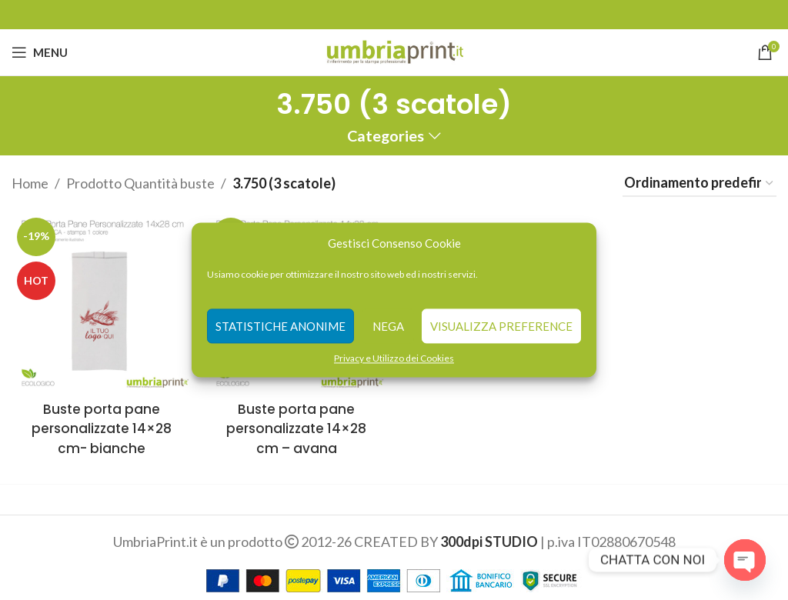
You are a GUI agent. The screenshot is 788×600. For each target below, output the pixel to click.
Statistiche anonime (280, 326)
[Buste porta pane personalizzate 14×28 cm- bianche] (98, 299)
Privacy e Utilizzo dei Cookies (394, 358)
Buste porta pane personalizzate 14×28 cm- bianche (98, 421)
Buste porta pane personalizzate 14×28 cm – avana (295, 421)
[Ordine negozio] (699, 184)
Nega (388, 326)
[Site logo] (394, 50)
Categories (385, 136)
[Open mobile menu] (39, 52)
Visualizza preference (501, 326)
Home (30, 183)
